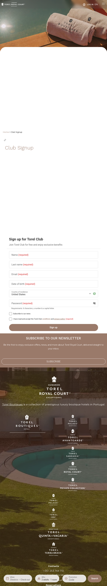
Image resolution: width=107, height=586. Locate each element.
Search (94, 578)
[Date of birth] (53, 283)
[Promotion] (76, 579)
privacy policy (59, 319)
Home (6, 132)
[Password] (51, 303)
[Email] (53, 274)
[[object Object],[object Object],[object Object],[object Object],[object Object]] (10, 319)
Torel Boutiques (12, 404)
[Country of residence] (50, 293)
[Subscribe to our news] (10, 313)
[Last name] (53, 264)
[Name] (53, 254)
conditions (46, 319)
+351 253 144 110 (53, 570)
